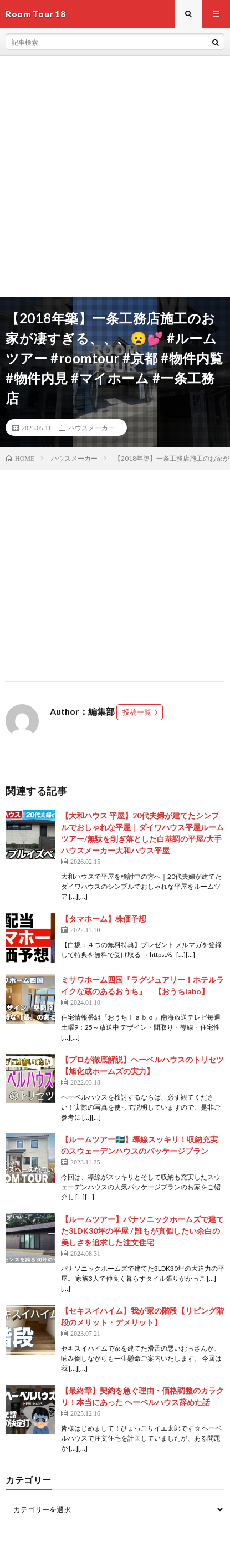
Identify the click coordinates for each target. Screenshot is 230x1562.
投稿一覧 (136, 712)
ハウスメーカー (91, 427)
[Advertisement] (115, 177)
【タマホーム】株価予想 (103, 918)
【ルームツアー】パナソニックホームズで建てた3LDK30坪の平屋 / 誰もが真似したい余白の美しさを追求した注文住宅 (142, 1230)
